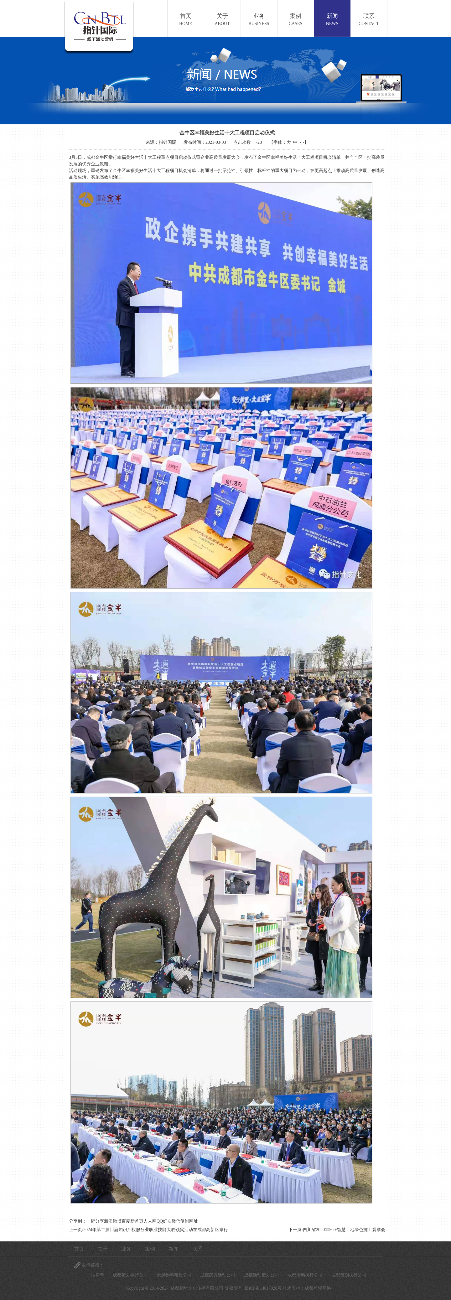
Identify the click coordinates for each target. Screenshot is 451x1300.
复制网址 (189, 1221)
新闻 (332, 20)
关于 (222, 20)
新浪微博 (113, 1221)
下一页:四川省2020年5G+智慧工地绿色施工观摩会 (336, 1229)
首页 (186, 20)
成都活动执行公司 (305, 1275)
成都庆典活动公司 (217, 1275)
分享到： (77, 1221)
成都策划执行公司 (130, 1275)
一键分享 (95, 1221)
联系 (369, 20)
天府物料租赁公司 (174, 1275)
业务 (259, 20)
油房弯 (97, 1275)
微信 (176, 1221)
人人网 (150, 1221)
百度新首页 (132, 1221)
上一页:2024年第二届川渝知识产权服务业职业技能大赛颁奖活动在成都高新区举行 (148, 1229)
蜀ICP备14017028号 (263, 1288)
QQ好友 (164, 1221)
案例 (295, 20)
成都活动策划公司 (261, 1275)
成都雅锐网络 (318, 1288)
